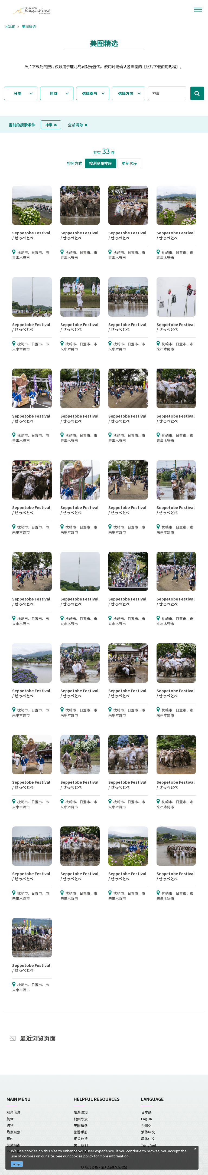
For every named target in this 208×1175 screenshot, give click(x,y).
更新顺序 (129, 163)
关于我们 (81, 1145)
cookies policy (81, 1156)
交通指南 (13, 1145)
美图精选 (29, 26)
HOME (10, 26)
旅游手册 (81, 1131)
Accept (17, 1164)
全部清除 (77, 124)
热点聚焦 (13, 1131)
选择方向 (125, 93)
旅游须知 (81, 1112)
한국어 (146, 1125)
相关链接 (81, 1138)
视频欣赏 (81, 1118)
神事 (51, 124)
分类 (17, 93)
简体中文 (148, 1138)
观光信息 (13, 1112)
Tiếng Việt (148, 1145)
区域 (53, 93)
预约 (10, 1138)
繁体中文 (148, 1131)
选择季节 (89, 93)
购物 (10, 1125)
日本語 (146, 1112)
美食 (10, 1118)
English (146, 1118)
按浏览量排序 (100, 163)
